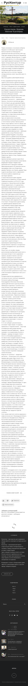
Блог (14, 590)
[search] (24, 604)
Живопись (13, 647)
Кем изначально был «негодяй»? (16, 657)
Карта (14, 592)
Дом (9, 639)
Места (10, 26)
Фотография (14, 629)
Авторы (14, 668)
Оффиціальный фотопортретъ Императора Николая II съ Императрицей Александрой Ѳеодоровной (16, 633)
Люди (14, 588)
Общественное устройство (17, 655)
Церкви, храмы (16, 26)
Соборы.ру (5, 26)
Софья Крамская (12, 649)
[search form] (12, 604)
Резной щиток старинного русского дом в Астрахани (15, 642)
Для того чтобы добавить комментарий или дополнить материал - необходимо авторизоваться (13, 514)
